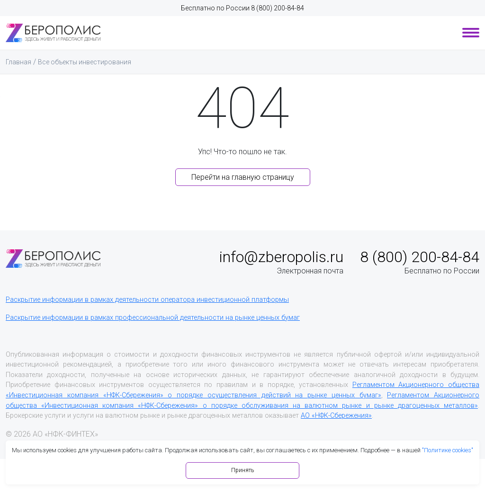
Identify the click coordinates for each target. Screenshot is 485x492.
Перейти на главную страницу (242, 177)
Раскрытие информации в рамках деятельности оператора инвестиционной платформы (147, 300)
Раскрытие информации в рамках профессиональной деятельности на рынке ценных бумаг (153, 318)
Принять (242, 470)
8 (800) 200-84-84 (277, 8)
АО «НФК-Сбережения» (336, 416)
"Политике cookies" (447, 450)
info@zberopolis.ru (281, 257)
